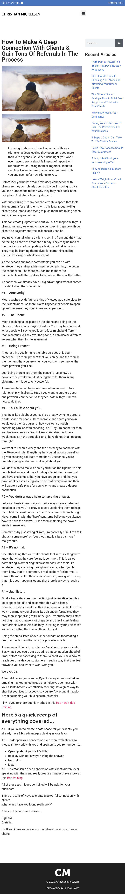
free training (15, 778)
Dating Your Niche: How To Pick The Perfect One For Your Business (106, 127)
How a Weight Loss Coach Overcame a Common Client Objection (106, 183)
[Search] (119, 43)
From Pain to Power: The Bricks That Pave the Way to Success (106, 65)
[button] (83, 13)
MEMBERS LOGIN (115, 3)
